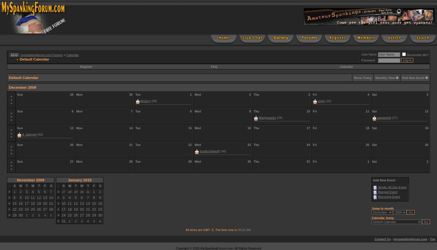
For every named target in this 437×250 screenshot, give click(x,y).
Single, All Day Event (392, 187)
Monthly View (385, 78)
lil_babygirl (29, 134)
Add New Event (413, 78)
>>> (11, 100)
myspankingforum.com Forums (42, 55)
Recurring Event (389, 196)
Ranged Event (387, 192)
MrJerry (145, 101)
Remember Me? (415, 55)
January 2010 (79, 180)
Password (368, 60)
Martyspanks (267, 117)
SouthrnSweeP (210, 151)
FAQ (214, 66)
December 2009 (22, 87)
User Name (369, 54)
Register (86, 66)
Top (432, 239)
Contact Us (383, 239)
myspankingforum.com (410, 239)
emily (321, 101)
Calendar (72, 55)
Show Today (363, 78)
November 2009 (31, 180)
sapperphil (384, 117)
